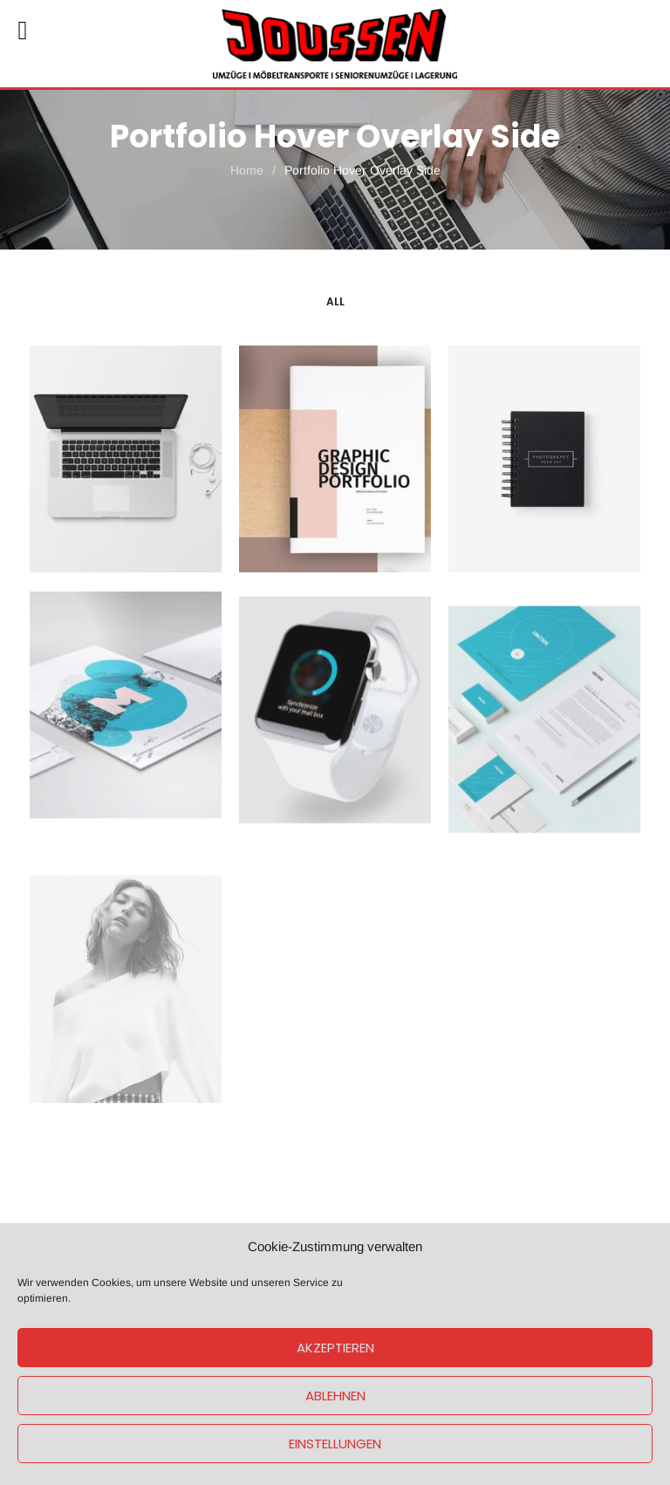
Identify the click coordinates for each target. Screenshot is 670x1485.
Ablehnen (335, 1395)
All (335, 301)
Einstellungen (335, 1443)
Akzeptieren (335, 1347)
